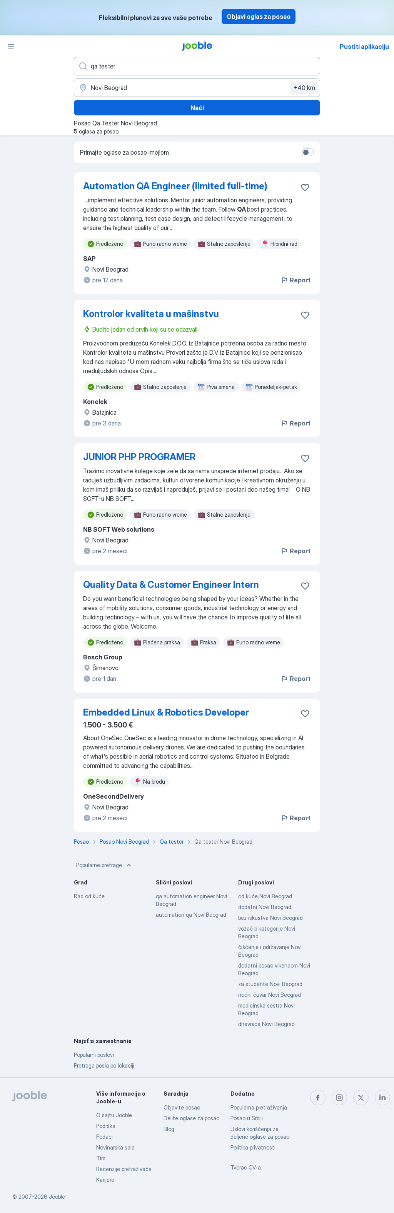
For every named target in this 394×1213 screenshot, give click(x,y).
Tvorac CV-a (245, 1167)
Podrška (105, 1126)
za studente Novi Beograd (270, 984)
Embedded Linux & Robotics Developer (166, 712)
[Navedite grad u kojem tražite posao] (197, 87)
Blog (169, 1129)
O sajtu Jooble (114, 1115)
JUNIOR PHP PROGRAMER (139, 456)
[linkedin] (382, 1097)
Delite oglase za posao (191, 1118)
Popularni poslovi (94, 1054)
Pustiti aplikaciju (364, 46)
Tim (100, 1158)
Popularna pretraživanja (258, 1107)
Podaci (104, 1136)
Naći (197, 108)
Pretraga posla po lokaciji (104, 1065)
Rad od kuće (89, 896)
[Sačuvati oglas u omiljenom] (305, 187)
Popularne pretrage (104, 865)
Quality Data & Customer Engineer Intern (171, 584)
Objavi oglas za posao (258, 16)
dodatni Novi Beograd (264, 907)
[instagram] (339, 1097)
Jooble (57, 1196)
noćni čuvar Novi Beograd (269, 994)
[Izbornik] (10, 46)
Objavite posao (182, 1107)
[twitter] (361, 1097)
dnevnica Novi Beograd (266, 1024)
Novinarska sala (115, 1147)
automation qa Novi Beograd (191, 914)
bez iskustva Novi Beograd (270, 917)
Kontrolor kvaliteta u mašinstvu (151, 313)
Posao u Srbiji (246, 1118)
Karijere (105, 1179)
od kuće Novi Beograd (265, 896)
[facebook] (318, 1097)
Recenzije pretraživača (124, 1169)
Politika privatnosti (252, 1147)
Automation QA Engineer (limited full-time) (175, 186)
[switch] (308, 152)
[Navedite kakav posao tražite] (197, 66)
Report (295, 280)
